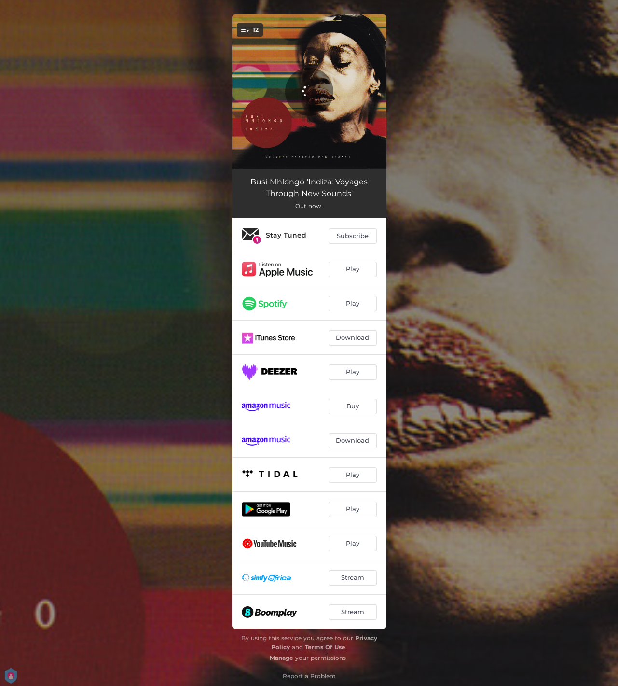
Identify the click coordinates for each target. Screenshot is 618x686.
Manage (281, 657)
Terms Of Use (325, 647)
